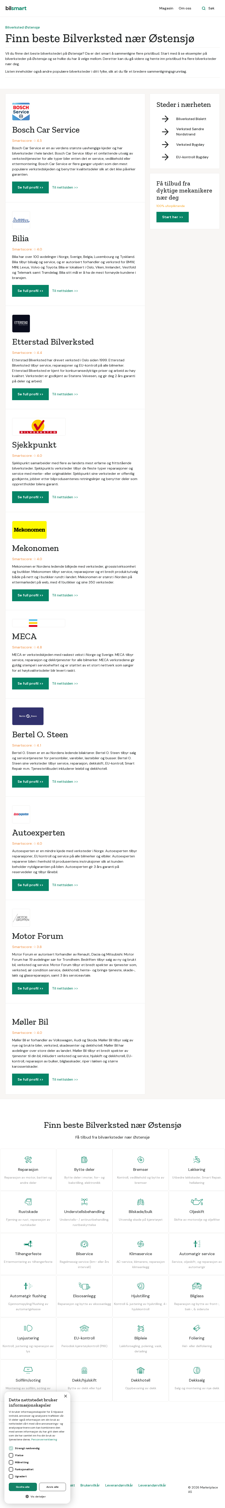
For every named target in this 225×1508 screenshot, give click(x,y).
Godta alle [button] (23, 1487)
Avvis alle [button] (52, 1487)
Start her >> (172, 217)
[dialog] (37, 1448)
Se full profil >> (30, 187)
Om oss (185, 8)
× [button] (65, 1396)
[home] (15, 8)
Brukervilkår (90, 1485)
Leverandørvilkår (119, 1485)
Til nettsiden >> (65, 187)
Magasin (166, 8)
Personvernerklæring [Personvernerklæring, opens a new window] (44, 1439)
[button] (37, 1496)
